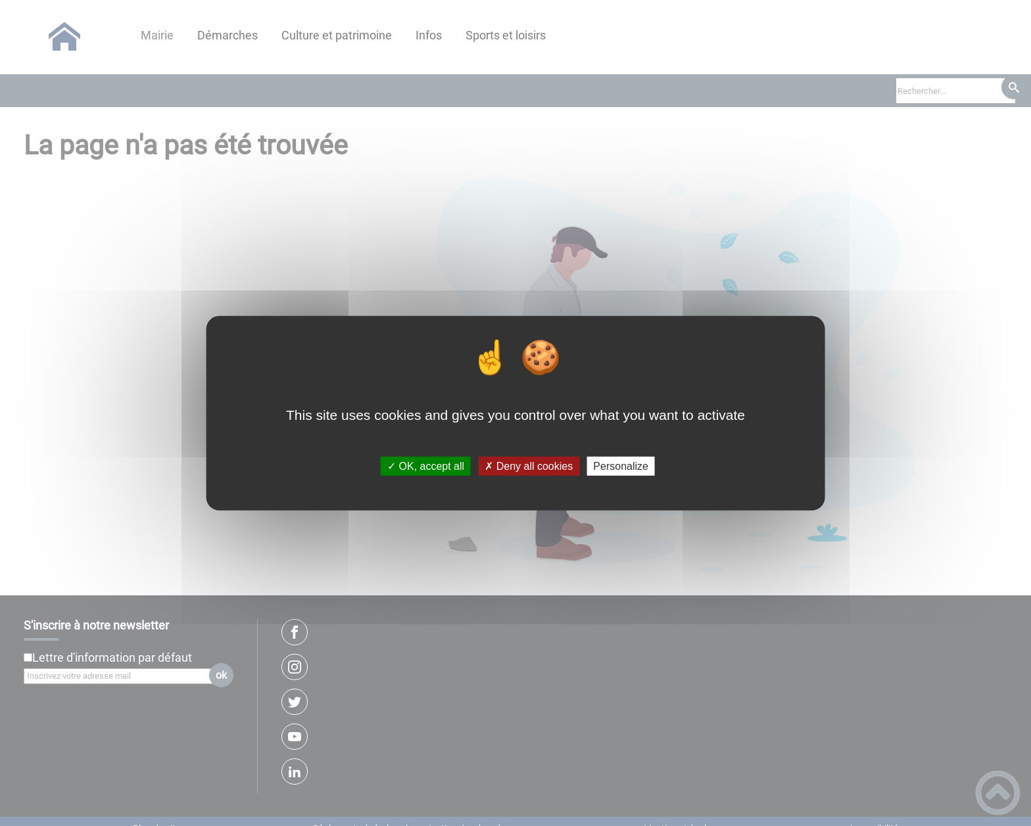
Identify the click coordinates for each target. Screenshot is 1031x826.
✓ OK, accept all (425, 466)
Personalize (620, 466)
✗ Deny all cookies (529, 466)
